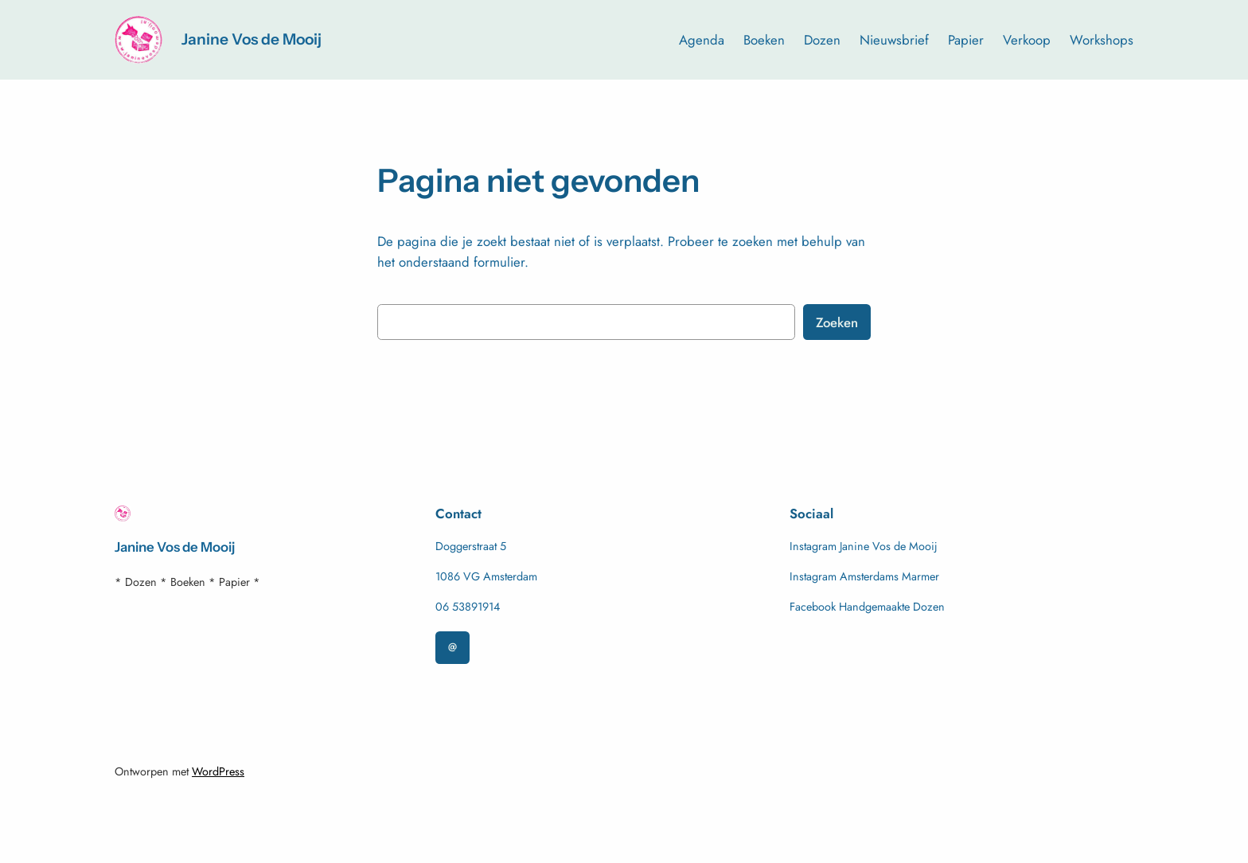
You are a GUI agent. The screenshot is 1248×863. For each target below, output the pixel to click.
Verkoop (1027, 39)
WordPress (218, 771)
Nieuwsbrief (894, 39)
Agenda (701, 39)
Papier (966, 39)
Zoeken (837, 322)
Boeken (764, 39)
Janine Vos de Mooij (251, 39)
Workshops (1101, 39)
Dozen (822, 39)
